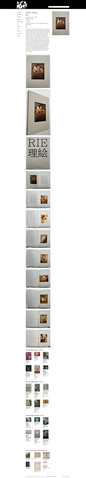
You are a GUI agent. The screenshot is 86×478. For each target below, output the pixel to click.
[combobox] (58, 7)
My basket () (19, 33)
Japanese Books (20, 21)
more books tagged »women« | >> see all (34, 350)
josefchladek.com (67, 476)
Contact (18, 35)
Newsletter (19, 31)
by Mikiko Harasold (28, 408)
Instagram (54, 476)
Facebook (49, 476)
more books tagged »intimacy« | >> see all (34, 381)
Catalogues (19, 26)
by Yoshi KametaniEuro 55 (37, 441)
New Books (19, 14)
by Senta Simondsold (45, 426)
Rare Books (19, 19)
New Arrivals (19, 12)
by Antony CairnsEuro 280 (28, 438)
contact (42, 476)
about (39, 476)
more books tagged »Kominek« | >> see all (34, 415)
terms (45, 476)
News (18, 28)
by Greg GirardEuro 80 (37, 423)
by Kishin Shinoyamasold (36, 376)
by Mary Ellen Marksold (28, 375)
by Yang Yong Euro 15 (28, 362)
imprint (36, 476)
